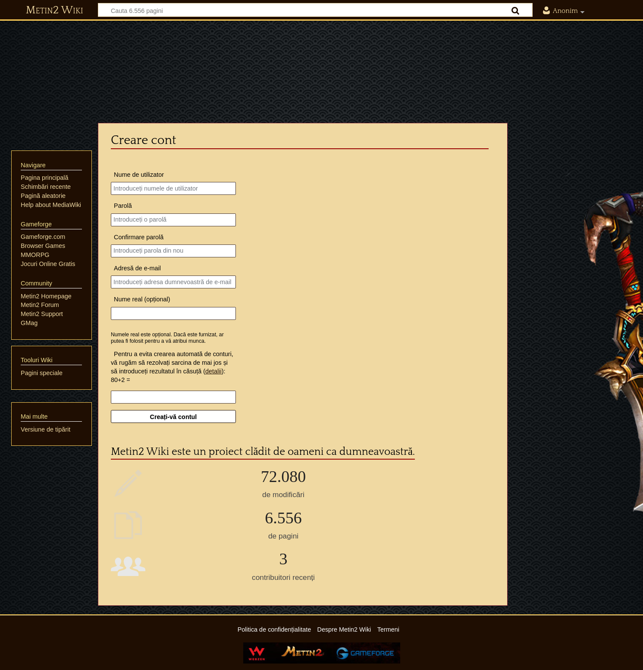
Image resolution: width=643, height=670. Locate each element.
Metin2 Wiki (54, 10)
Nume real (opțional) (142, 299)
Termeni (388, 629)
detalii (213, 371)
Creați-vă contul (173, 416)
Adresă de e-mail (137, 268)
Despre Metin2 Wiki (344, 629)
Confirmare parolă (138, 237)
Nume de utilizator (139, 174)
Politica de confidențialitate (274, 629)
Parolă (123, 205)
